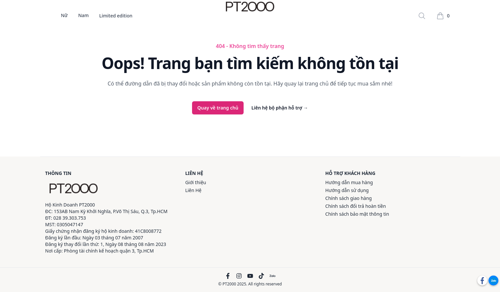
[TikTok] (261, 276)
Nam (83, 15)
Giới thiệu (195, 182)
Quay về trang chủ (217, 108)
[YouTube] (250, 276)
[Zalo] (272, 276)
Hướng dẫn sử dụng (347, 190)
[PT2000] (73, 188)
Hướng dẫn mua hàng (349, 182)
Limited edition (115, 15)
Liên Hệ (193, 190)
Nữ (64, 15)
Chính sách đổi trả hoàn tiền (355, 206)
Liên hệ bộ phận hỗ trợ (279, 108)
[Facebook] (228, 276)
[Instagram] (239, 276)
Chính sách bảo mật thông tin (357, 214)
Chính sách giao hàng (348, 198)
